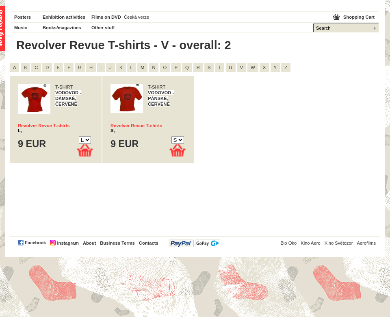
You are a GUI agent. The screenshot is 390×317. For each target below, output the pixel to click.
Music (20, 27)
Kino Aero (311, 243)
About (89, 243)
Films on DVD (106, 17)
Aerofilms (366, 243)
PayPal (194, 243)
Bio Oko (288, 243)
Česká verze (136, 17)
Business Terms (117, 243)
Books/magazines (62, 27)
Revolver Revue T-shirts (43, 125)
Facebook (35, 242)
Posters (22, 17)
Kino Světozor (339, 243)
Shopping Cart (359, 17)
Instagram (67, 243)
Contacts (148, 243)
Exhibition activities (64, 17)
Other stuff (103, 27)
